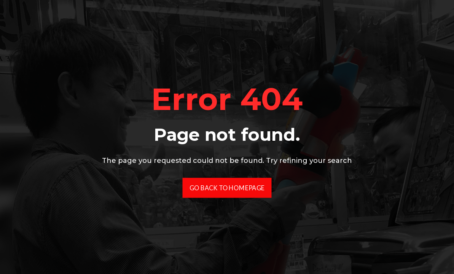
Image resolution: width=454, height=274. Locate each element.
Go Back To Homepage (227, 187)
